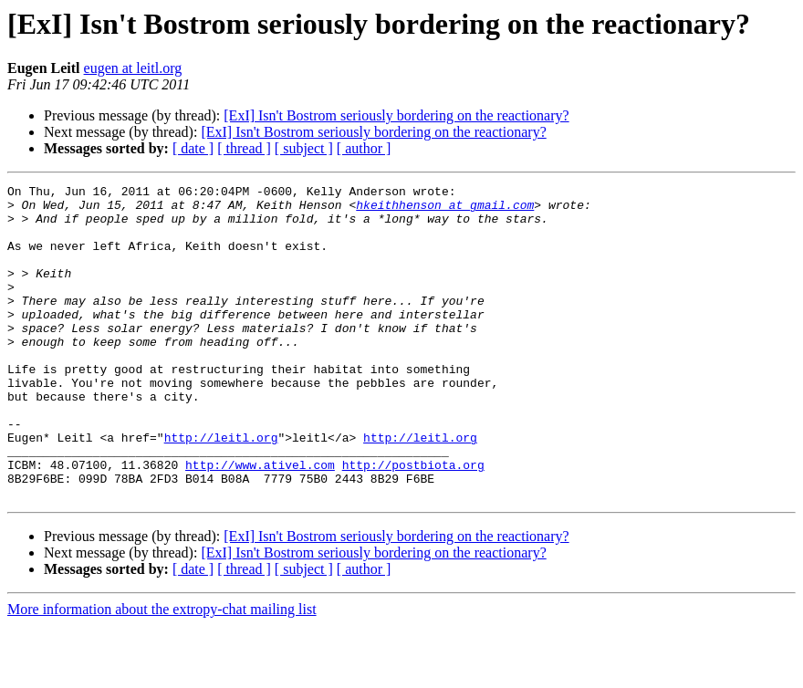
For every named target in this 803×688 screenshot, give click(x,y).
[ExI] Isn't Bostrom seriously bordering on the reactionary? (396, 115)
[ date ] (193, 148)
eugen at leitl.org (133, 68)
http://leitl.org (221, 489)
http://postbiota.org (413, 522)
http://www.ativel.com (260, 522)
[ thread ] (244, 148)
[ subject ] (304, 148)
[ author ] (364, 148)
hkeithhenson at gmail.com (445, 210)
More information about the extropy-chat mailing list (162, 672)
